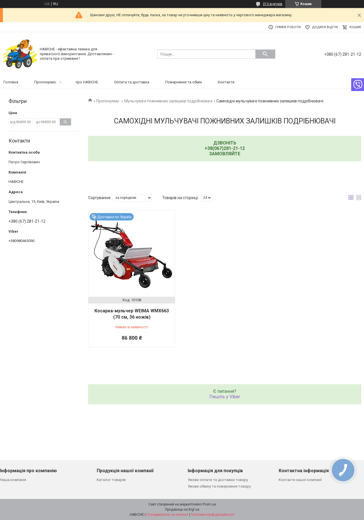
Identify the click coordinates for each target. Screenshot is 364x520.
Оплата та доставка (131, 82)
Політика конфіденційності (212, 515)
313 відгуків (272, 4)
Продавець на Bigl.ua (182, 509)
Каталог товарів (111, 480)
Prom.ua (209, 504)
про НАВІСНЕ (87, 82)
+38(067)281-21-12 (224, 148)
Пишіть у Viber (224, 396)
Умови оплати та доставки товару (218, 480)
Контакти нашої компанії (300, 480)
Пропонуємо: (45, 82)
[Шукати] (265, 54)
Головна (10, 82)
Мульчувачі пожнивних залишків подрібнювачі (168, 101)
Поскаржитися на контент (167, 515)
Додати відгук (325, 27)
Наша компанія (13, 480)
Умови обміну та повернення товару (219, 486)
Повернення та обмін (183, 82)
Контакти (226, 82)
